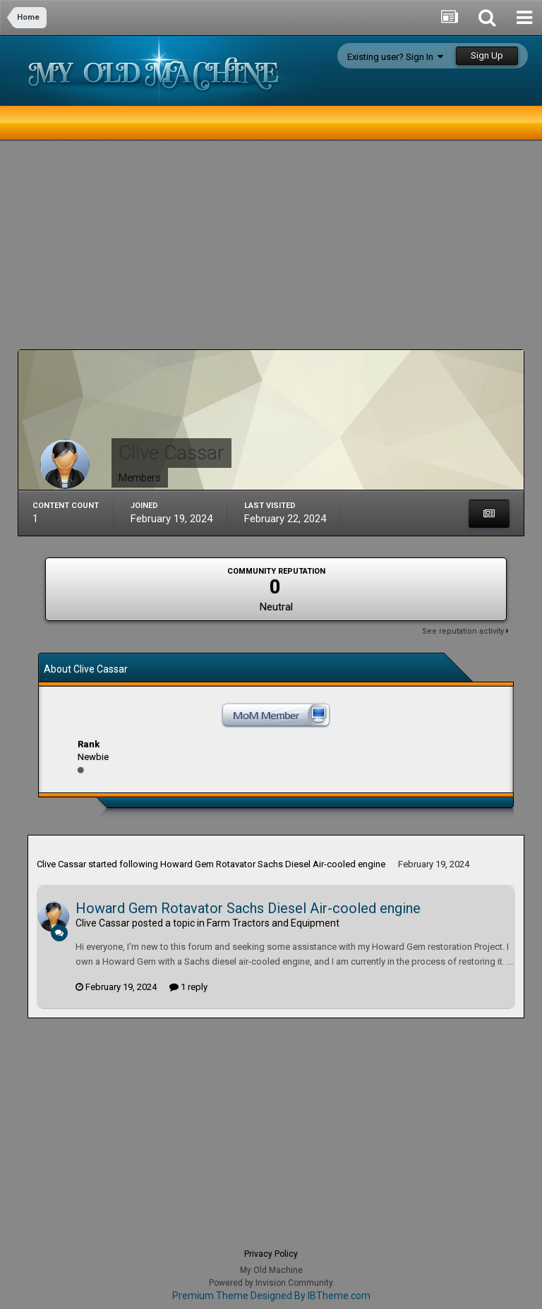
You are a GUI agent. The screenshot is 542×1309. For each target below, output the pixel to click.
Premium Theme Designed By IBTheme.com (271, 1295)
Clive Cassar (61, 864)
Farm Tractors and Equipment (273, 923)
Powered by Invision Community (271, 1283)
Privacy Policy (271, 1254)
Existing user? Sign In (395, 57)
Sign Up (487, 55)
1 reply (188, 987)
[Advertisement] (183, 250)
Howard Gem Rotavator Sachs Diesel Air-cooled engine (272, 864)
